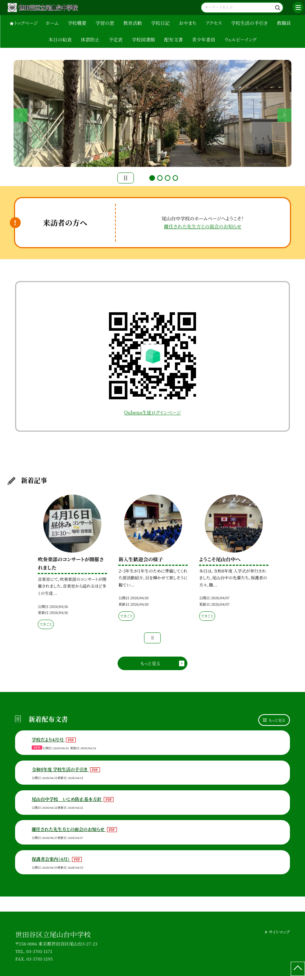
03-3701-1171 (39, 951)
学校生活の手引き (249, 23)
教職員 (284, 23)
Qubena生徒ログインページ (152, 412)
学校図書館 (143, 39)
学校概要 (77, 23)
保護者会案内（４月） (51, 859)
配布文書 (173, 39)
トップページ (26, 23)
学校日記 (160, 23)
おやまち (187, 23)
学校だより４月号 (48, 739)
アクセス (213, 23)
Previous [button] (20, 115)
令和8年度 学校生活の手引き (60, 769)
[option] (152, 113)
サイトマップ (279, 932)
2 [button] (160, 178)
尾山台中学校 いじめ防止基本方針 (67, 799)
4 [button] (175, 178)
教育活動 (132, 23)
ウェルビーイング (240, 39)
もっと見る (150, 663)
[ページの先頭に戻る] (298, 969)
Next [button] (284, 115)
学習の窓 (104, 23)
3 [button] (167, 178)
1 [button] (152, 178)
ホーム (52, 23)
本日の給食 (60, 39)
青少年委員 (203, 39)
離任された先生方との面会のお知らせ (202, 226)
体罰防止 (90, 39)
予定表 (116, 39)
